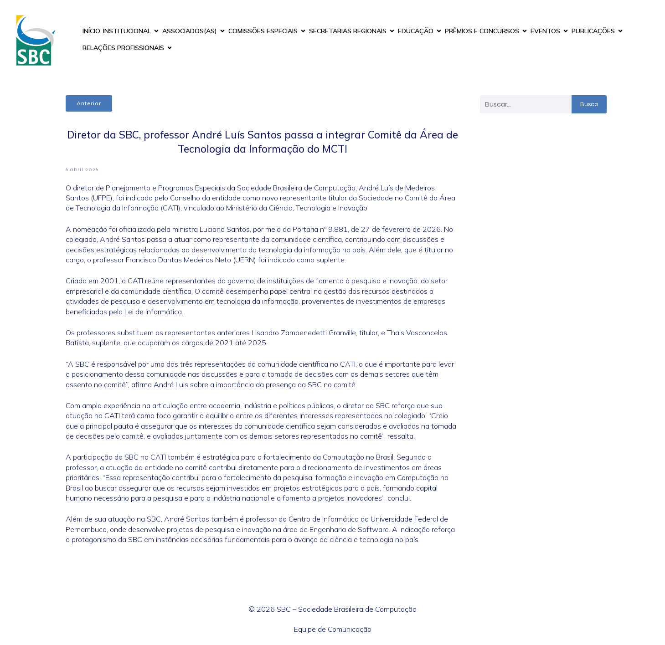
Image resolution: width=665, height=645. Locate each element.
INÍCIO (91, 31)
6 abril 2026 (82, 169)
